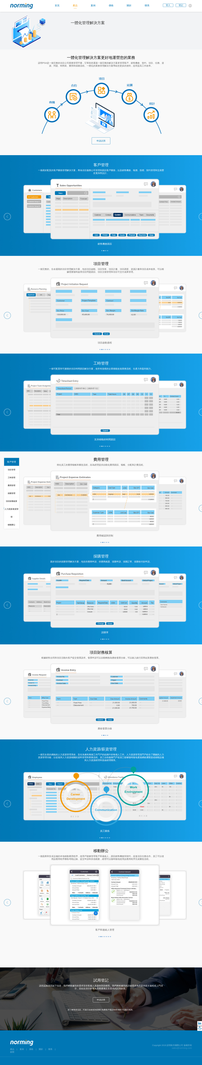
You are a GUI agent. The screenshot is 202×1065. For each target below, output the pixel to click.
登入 (168, 5)
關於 (41, 1049)
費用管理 (11, 485)
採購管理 (11, 493)
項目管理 (11, 470)
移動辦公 (11, 525)
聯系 (50, 1049)
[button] (7, 216)
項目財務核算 (11, 501)
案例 (22, 1049)
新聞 (12, 1052)
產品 (12, 1049)
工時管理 (11, 477)
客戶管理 (11, 462)
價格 (31, 1049)
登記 (181, 5)
